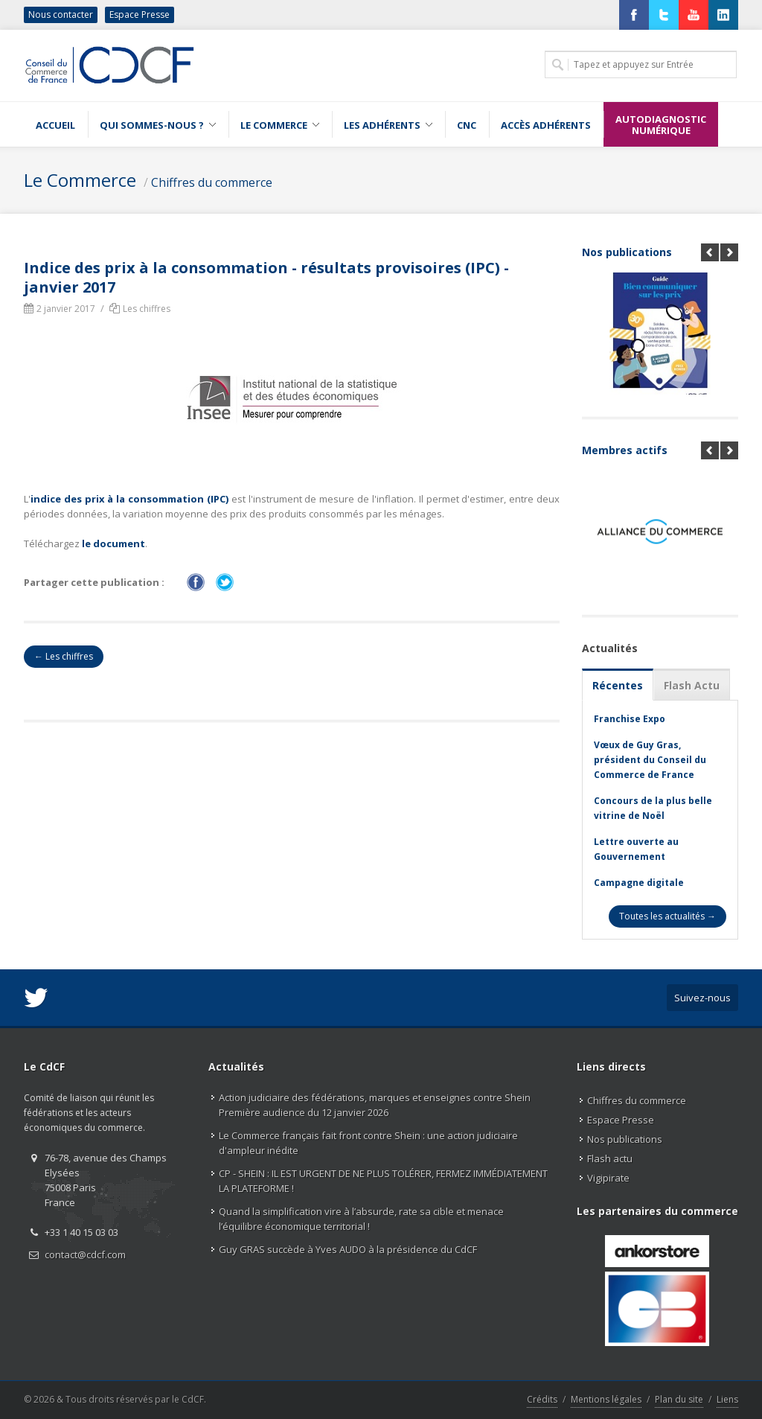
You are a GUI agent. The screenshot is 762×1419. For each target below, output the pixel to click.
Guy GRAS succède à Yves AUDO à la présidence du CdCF (348, 1249)
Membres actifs (624, 450)
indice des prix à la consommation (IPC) (129, 499)
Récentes (617, 685)
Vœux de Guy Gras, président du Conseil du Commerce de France (650, 760)
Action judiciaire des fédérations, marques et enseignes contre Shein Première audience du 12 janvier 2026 (375, 1105)
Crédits (542, 1399)
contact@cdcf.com (85, 1254)
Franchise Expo (629, 718)
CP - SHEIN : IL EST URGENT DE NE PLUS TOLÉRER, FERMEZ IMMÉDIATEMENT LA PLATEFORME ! (383, 1181)
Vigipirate (608, 1177)
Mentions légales (606, 1399)
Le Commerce (80, 180)
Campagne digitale (639, 882)
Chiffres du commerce (211, 182)
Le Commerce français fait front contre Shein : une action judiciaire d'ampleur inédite (368, 1143)
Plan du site (679, 1399)
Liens (727, 1399)
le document (113, 543)
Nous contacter (60, 14)
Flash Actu (692, 685)
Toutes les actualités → (667, 916)
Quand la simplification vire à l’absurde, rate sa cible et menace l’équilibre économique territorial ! (361, 1219)
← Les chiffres (63, 656)
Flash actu (610, 1158)
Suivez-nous (702, 997)
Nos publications (627, 252)
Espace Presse (139, 14)
